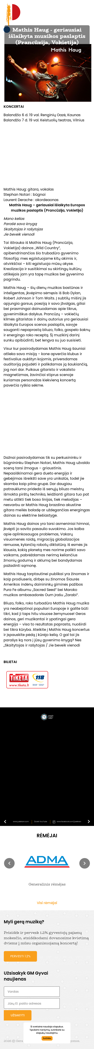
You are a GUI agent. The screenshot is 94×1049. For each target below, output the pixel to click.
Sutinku (47, 1038)
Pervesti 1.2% (20, 956)
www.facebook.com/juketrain (69, 821)
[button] (9, 863)
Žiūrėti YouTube (40, 821)
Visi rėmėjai (47, 902)
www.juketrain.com (21, 821)
